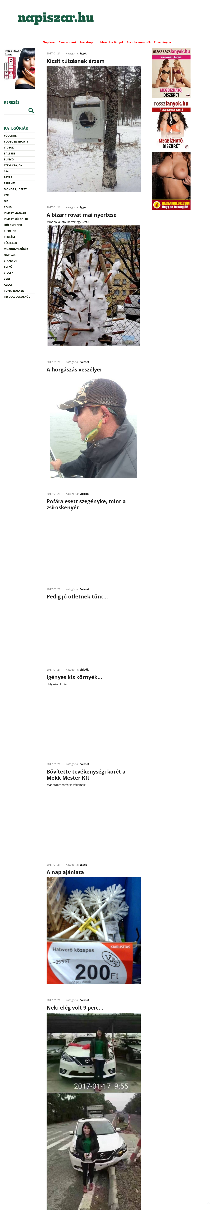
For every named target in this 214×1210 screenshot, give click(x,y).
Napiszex (49, 42)
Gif (6, 201)
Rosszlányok (162, 42)
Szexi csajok (13, 165)
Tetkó (8, 267)
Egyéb (8, 177)
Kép (6, 195)
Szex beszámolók (139, 42)
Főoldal (10, 135)
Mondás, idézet (15, 189)
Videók (9, 147)
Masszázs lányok (112, 42)
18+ (6, 171)
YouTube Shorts (16, 141)
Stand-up (11, 261)
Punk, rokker (14, 290)
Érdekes (9, 183)
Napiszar (10, 255)
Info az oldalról (17, 296)
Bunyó (9, 159)
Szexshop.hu (88, 42)
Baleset (9, 153)
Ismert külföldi (16, 219)
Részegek (10, 243)
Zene (7, 278)
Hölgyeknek (13, 225)
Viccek (8, 273)
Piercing (10, 231)
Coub (8, 207)
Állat (8, 284)
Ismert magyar (15, 213)
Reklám (9, 237)
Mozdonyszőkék (16, 249)
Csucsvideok (68, 42)
